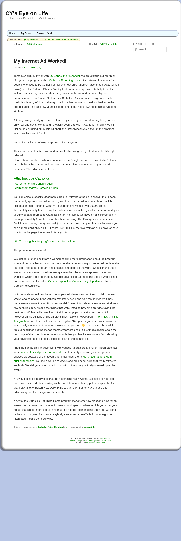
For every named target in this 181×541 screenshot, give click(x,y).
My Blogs (26, 33)
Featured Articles (45, 33)
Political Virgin (34, 44)
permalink (89, 427)
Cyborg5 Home (30, 40)
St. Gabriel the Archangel (64, 75)
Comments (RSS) (91, 440)
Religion (58, 427)
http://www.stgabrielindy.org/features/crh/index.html (44, 241)
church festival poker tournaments (41, 352)
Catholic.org (55, 281)
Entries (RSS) (75, 440)
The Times (101, 316)
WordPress (105, 438)
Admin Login (106, 440)
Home (12, 33)
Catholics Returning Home (65, 80)
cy (40, 67)
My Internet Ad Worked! (67, 40)
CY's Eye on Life (26, 13)
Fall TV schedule (108, 44)
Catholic (42, 427)
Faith (50, 427)
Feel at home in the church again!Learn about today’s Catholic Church (36, 183)
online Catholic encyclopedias (82, 281)
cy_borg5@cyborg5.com (95, 442)
